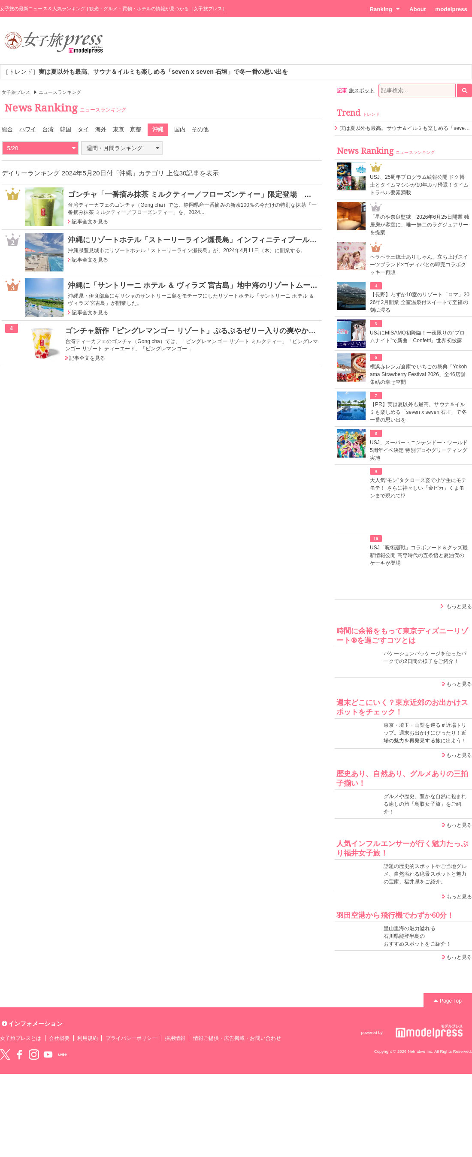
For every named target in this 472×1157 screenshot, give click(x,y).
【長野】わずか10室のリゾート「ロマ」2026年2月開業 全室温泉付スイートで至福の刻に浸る (419, 302)
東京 (118, 129)
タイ (83, 129)
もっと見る (459, 606)
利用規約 (87, 1038)
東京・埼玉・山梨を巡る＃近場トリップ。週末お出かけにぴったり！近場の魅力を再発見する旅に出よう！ (425, 733)
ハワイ (27, 129)
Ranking (384, 9)
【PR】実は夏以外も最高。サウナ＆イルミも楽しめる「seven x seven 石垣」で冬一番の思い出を (418, 412)
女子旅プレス (16, 92)
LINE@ (62, 1054)
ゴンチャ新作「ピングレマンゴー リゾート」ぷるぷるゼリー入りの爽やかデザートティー (212, 330)
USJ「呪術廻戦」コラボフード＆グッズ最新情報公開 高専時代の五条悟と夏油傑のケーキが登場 (419, 555)
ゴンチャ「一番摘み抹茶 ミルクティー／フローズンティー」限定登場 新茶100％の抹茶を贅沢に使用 (236, 194)
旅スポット (362, 90)
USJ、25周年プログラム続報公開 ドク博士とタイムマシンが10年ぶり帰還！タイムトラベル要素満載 (419, 185)
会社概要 (59, 1038)
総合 (7, 129)
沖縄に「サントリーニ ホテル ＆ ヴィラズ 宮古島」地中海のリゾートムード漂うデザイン (214, 285)
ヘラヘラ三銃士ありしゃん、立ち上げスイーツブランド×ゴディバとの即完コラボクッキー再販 (419, 264)
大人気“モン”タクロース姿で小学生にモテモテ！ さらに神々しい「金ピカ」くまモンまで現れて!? (418, 488)
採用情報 (175, 1038)
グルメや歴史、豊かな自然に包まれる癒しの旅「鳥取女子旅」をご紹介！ (425, 804)
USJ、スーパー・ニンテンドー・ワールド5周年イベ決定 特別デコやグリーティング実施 (419, 450)
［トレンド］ (145, 71)
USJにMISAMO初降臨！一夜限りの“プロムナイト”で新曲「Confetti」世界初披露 (417, 336)
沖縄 (157, 129)
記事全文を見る (90, 222)
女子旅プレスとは (20, 1038)
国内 (179, 129)
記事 (342, 90)
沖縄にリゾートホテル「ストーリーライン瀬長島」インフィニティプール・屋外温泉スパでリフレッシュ (240, 240)
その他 (200, 129)
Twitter (5, 1054)
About (417, 9)
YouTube (48, 1054)
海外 (100, 129)
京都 (135, 129)
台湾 (48, 129)
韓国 (65, 129)
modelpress (451, 9)
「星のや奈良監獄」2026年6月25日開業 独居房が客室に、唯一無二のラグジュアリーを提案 (419, 224)
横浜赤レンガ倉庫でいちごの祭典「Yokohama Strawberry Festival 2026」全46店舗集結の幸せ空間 (418, 374)
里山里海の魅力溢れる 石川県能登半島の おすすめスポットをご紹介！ (417, 936)
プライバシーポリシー (131, 1038)
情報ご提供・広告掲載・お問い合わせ (237, 1038)
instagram (34, 1054)
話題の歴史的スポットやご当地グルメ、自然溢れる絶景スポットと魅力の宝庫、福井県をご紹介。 (425, 874)
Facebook (19, 1054)
